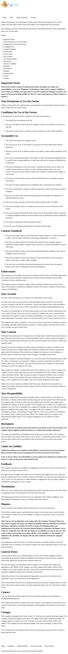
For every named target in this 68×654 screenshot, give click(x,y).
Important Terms (9, 39)
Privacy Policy (49, 646)
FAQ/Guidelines (22, 646)
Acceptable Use (8, 47)
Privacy (33, 17)
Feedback (6, 66)
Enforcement (7, 52)
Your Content (8, 56)
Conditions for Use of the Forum (14, 44)
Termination (7, 68)
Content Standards (9, 49)
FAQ (11, 17)
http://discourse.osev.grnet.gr (44, 22)
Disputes (6, 71)
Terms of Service (22, 17)
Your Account (8, 54)
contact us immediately (9, 289)
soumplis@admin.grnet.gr (55, 307)
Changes (6, 78)
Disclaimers (7, 61)
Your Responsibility (10, 59)
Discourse (13, 651)
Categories (11, 646)
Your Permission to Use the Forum (15, 42)
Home (3, 646)
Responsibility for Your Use (27, 94)
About (4, 17)
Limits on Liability (9, 64)
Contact (6, 76)
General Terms (8, 73)
